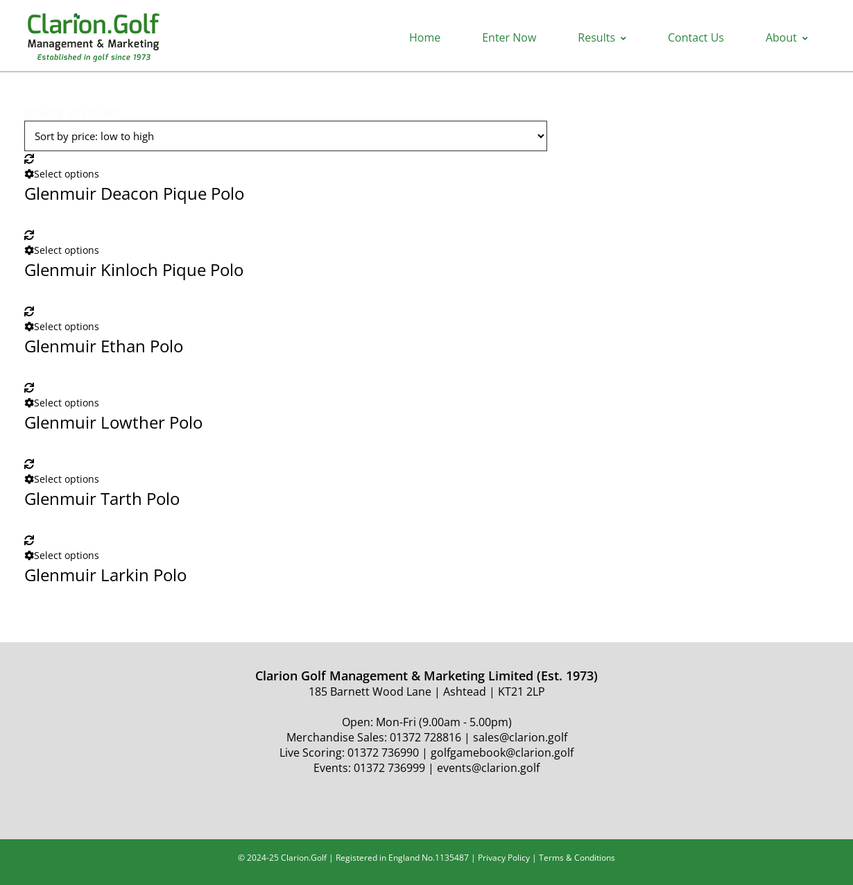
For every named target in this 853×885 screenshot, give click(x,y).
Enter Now (509, 37)
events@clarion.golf (488, 767)
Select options (61, 173)
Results (602, 37)
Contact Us (696, 37)
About (787, 37)
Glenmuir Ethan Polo (103, 345)
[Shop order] (285, 136)
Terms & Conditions (577, 857)
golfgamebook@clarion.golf (502, 752)
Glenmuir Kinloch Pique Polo (133, 269)
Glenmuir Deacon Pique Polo (134, 193)
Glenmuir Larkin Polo (105, 574)
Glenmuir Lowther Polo (113, 422)
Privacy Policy (504, 857)
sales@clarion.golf (520, 737)
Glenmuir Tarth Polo (102, 498)
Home (424, 37)
